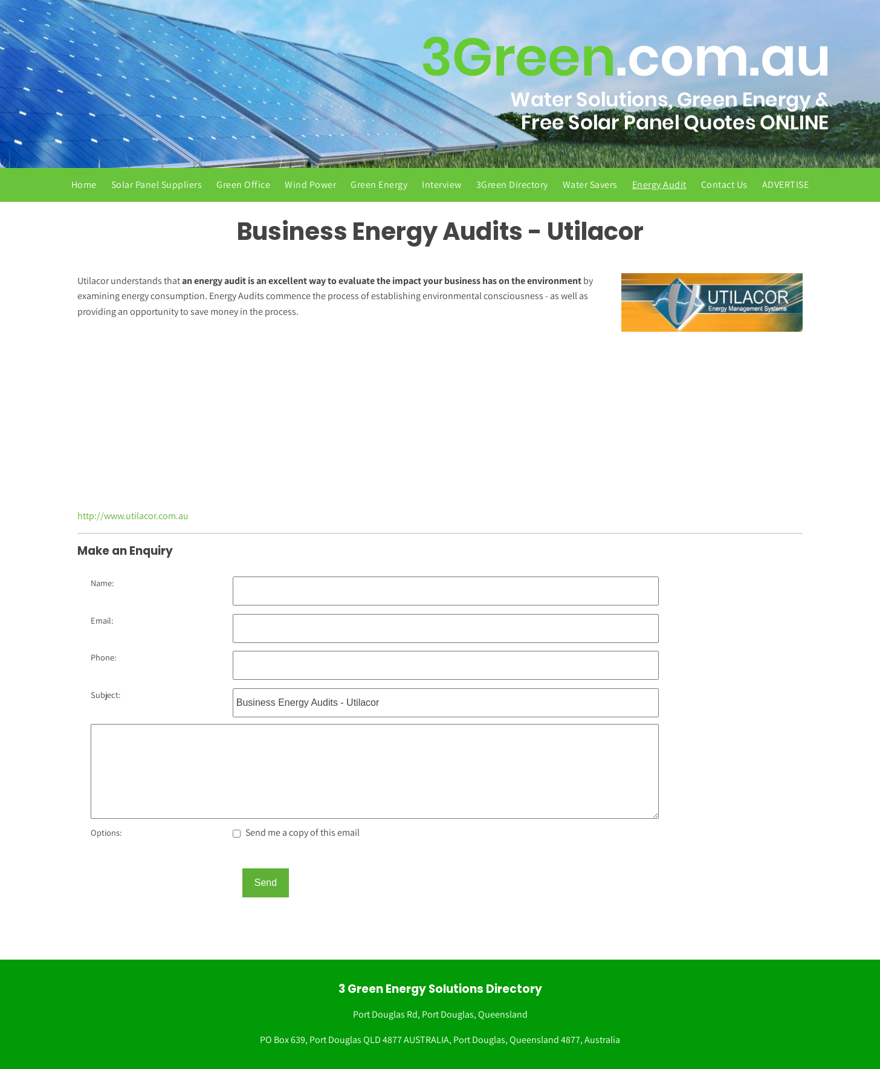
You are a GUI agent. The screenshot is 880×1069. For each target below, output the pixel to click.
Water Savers (590, 184)
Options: (106, 832)
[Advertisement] (440, 422)
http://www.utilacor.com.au (133, 515)
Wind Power (310, 184)
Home (84, 184)
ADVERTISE (785, 184)
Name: (102, 583)
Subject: (105, 694)
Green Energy (379, 184)
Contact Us (724, 184)
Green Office (243, 184)
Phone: (103, 657)
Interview (442, 184)
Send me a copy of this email (296, 832)
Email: (102, 620)
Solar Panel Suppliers (156, 184)
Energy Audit (659, 184)
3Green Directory (512, 184)
